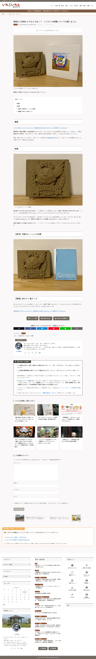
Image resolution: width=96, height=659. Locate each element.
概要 (18, 103)
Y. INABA (19, 351)
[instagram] (36, 352)
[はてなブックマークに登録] (42, 328)
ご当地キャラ (21, 335)
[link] (25, 352)
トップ (4, 14)
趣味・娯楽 (12, 14)
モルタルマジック (53, 137)
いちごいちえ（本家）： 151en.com (16, 537)
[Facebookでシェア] (30, 328)
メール (16, 489)
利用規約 (74, 387)
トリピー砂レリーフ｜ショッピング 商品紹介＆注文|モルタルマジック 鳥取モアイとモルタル (40, 127)
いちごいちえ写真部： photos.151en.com (17, 539)
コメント (17, 462)
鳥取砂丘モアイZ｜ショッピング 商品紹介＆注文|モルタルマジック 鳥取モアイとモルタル (39, 311)
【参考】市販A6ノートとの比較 (26, 109)
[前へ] (30, 518)
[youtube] (39, 352)
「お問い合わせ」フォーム (48, 393)
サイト (15, 496)
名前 (16, 483)
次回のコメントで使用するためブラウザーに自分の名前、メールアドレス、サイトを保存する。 (42, 503)
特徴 (18, 106)
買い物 (18, 14)
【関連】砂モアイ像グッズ (24, 111)
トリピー (72, 131)
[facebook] (32, 352)
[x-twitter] (28, 352)
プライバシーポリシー (64, 387)
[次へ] (65, 518)
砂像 (32, 335)
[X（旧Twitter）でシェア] (19, 328)
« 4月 (3, 604)
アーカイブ (7, 571)
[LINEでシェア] (65, 328)
